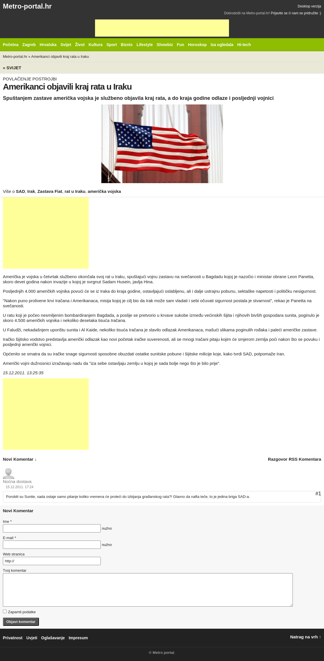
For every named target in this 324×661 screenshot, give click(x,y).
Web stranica (14, 554)
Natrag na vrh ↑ (305, 636)
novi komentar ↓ (20, 459)
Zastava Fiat (49, 191)
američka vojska (104, 191)
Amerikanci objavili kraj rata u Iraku (60, 56)
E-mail (9, 538)
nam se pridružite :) (306, 13)
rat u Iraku (75, 191)
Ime (7, 521)
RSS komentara (305, 459)
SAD (20, 191)
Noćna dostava (17, 481)
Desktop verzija (309, 6)
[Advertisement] (162, 28)
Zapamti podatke (19, 611)
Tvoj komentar (14, 570)
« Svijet (12, 67)
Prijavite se (279, 13)
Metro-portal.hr (27, 6)
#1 (318, 493)
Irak (31, 191)
